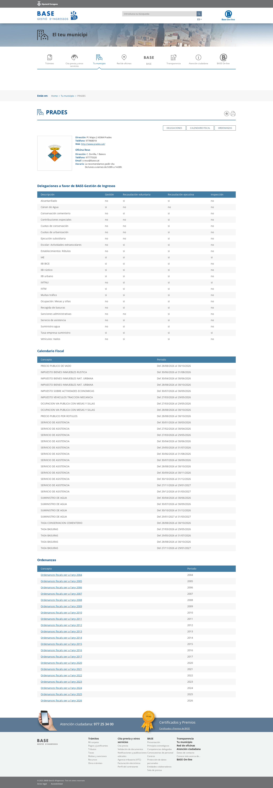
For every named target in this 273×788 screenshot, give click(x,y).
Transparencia (174, 62)
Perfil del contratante (128, 766)
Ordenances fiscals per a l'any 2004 (61, 575)
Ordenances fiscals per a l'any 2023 (61, 681)
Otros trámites (95, 763)
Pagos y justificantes (98, 745)
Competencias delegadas (159, 749)
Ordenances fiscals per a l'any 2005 (61, 581)
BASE (149, 62)
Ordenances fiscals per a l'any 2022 (61, 675)
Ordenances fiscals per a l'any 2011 (61, 618)
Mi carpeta (93, 742)
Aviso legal (42, 783)
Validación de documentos (130, 749)
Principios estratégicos (158, 745)
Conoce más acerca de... (188, 756)
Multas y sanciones (97, 756)
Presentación (153, 742)
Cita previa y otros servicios (75, 62)
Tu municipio (100, 62)
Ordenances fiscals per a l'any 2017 (61, 656)
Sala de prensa (154, 770)
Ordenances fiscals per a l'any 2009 (61, 606)
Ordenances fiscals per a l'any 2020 (61, 662)
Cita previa (123, 745)
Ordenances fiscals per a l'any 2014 (61, 637)
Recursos (92, 759)
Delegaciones (174, 128)
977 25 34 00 (104, 724)
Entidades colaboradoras (159, 766)
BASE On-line (224, 62)
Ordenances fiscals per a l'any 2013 (61, 631)
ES (199, 19)
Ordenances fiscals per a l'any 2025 (61, 694)
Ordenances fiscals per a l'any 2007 (61, 593)
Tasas (91, 752)
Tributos (92, 749)
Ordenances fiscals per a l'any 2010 (61, 612)
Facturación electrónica (129, 763)
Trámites (50, 62)
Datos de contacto (185, 752)
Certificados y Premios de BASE (174, 728)
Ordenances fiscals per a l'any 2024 (61, 688)
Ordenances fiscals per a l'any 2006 (61, 587)
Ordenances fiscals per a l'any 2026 (61, 700)
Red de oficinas (125, 62)
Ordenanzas (225, 128)
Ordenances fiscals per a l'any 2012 (61, 625)
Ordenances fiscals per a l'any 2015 (61, 644)
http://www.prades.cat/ (93, 144)
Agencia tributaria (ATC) (129, 759)
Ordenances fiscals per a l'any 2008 (61, 600)
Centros (151, 756)
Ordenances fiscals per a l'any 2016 (61, 650)
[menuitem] (49, 60)
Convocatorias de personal (160, 752)
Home (54, 95)
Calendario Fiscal (200, 128)
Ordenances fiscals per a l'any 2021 (61, 669)
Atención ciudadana (199, 62)
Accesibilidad (57, 783)
